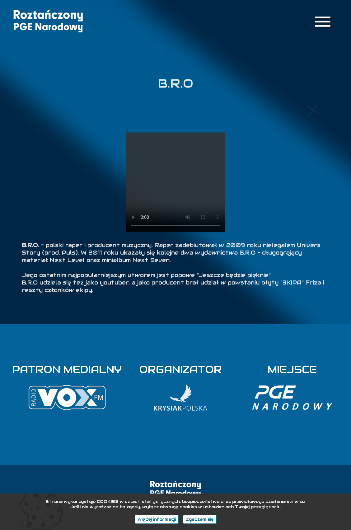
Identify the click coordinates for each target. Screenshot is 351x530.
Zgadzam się (200, 519)
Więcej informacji (157, 519)
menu (323, 22)
